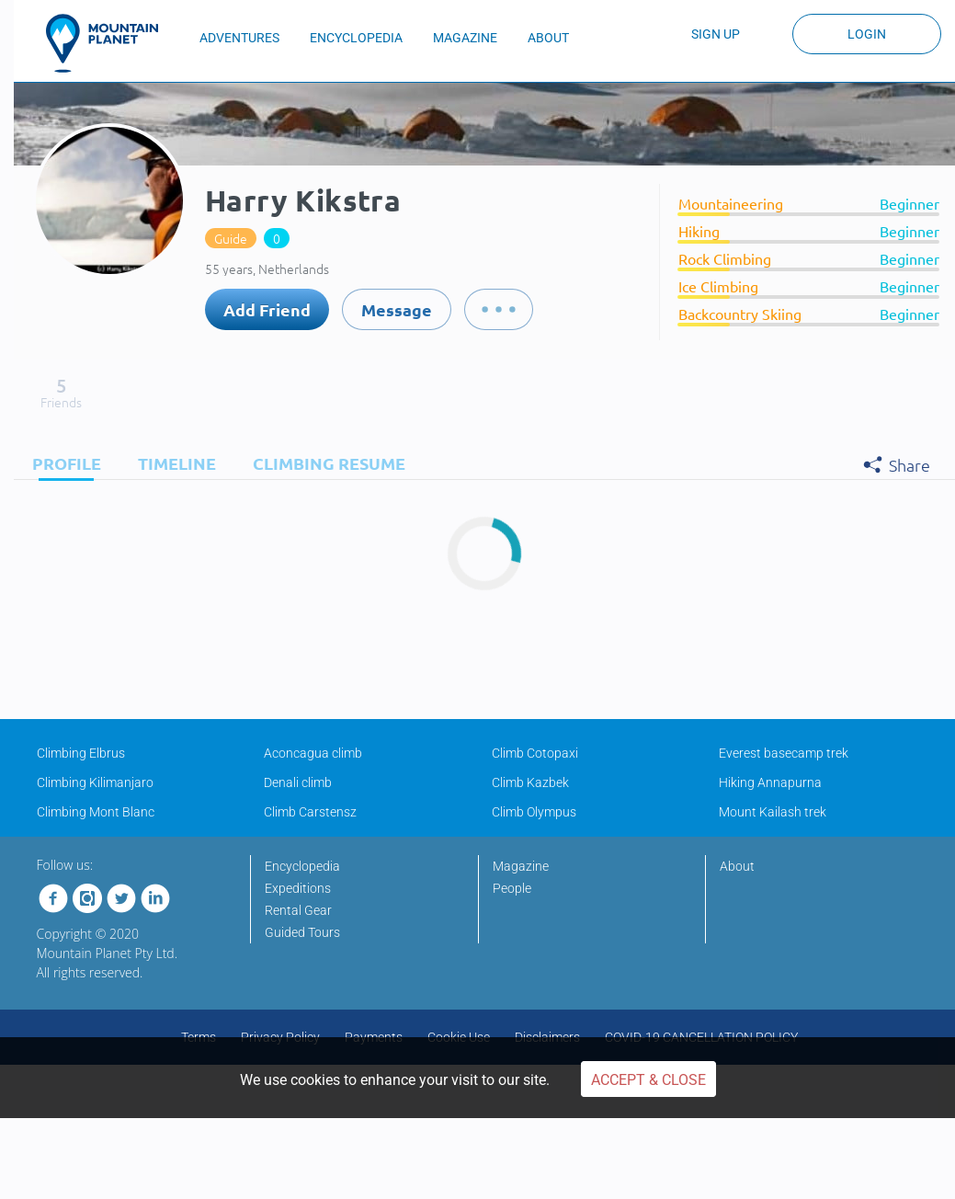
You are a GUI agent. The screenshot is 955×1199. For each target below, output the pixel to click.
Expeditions (298, 888)
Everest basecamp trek (783, 753)
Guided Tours (302, 932)
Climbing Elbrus (81, 753)
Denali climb (298, 782)
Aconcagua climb (313, 753)
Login (866, 34)
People (512, 888)
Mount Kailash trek (772, 812)
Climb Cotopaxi (535, 753)
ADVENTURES (239, 37)
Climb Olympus (534, 812)
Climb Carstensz (310, 812)
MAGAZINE (465, 37)
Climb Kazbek (530, 782)
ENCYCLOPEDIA (356, 37)
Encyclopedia (302, 866)
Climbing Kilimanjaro (95, 782)
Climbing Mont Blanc (95, 812)
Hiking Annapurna (770, 782)
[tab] (62, 463)
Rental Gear (298, 910)
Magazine (521, 866)
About (737, 866)
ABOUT (548, 37)
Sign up (715, 34)
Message (396, 309)
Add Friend (267, 309)
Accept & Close (648, 1080)
